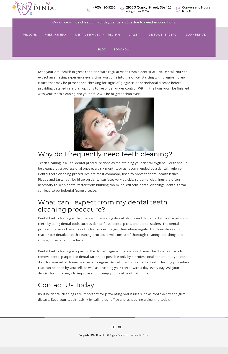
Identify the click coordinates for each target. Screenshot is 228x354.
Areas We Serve (140, 335)
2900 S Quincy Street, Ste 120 (148, 9)
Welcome (29, 34)
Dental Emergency (163, 34)
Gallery (135, 34)
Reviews (114, 34)
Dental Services (87, 34)
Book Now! (122, 49)
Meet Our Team (56, 34)
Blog (102, 49)
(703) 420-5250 (104, 7)
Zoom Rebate (196, 34)
